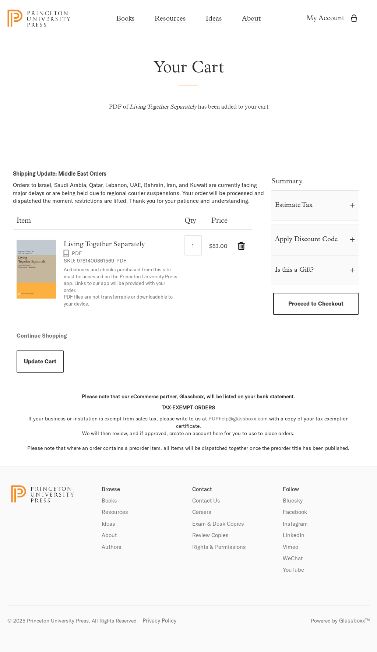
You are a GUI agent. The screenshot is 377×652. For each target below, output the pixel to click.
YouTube (293, 569)
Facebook (295, 511)
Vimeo (290, 546)
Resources (170, 18)
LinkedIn (293, 535)
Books (125, 18)
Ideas (214, 18)
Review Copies (210, 535)
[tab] (315, 205)
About (251, 18)
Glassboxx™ (354, 620)
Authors (111, 546)
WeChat (293, 558)
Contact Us (206, 500)
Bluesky (293, 500)
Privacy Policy (159, 620)
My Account (325, 18)
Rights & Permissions (219, 546)
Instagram (295, 523)
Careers (201, 511)
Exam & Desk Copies (218, 523)
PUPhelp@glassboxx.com (238, 418)
